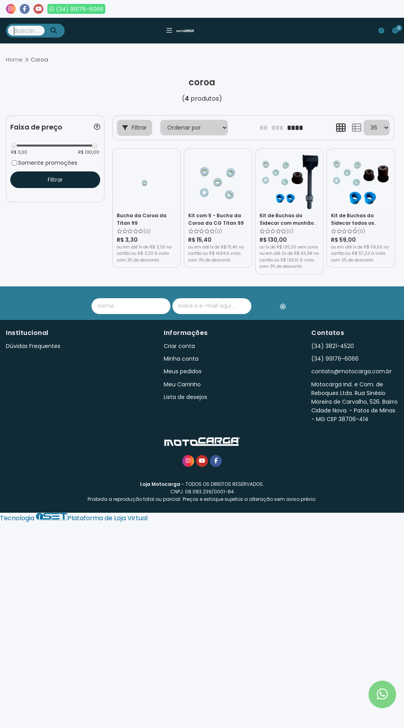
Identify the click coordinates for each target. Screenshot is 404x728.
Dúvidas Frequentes (33, 346)
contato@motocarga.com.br (351, 371)
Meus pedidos (316, 9)
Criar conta (179, 346)
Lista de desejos (371, 9)
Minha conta (181, 359)
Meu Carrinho (182, 384)
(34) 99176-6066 (335, 359)
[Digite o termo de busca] (26, 31)
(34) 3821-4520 (332, 346)
